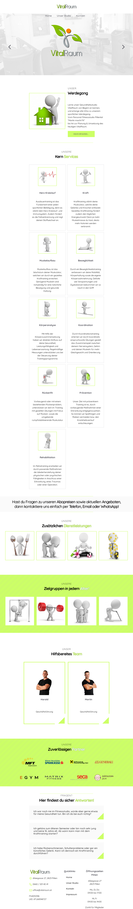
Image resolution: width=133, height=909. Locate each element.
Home (51, 11)
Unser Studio (66, 11)
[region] (66, 44)
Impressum (71, 894)
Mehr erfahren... (81, 134)
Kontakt (83, 11)
